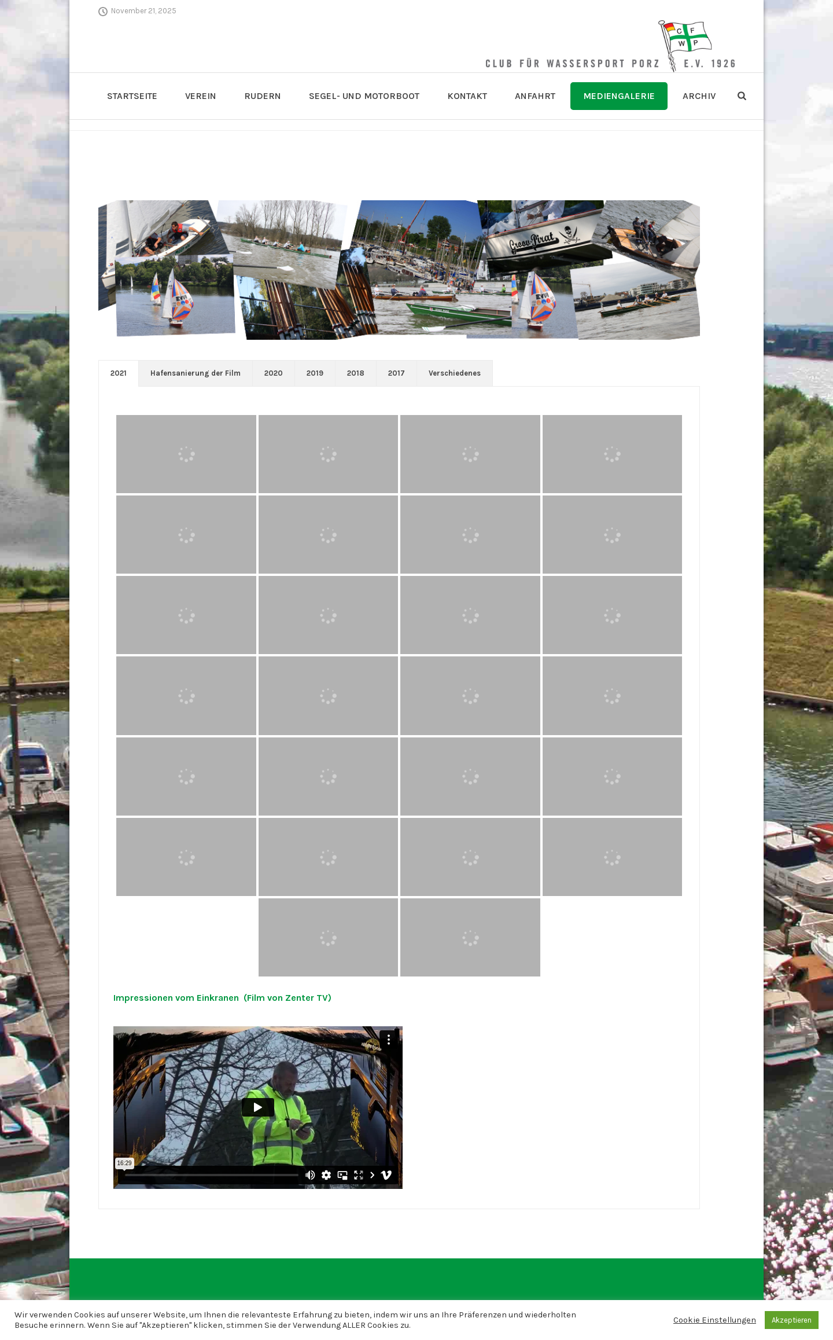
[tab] (118, 373)
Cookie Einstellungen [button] (714, 1320)
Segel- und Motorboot (364, 95)
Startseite (132, 95)
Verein (200, 95)
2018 (355, 373)
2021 (118, 373)
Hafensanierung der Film (195, 373)
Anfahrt (535, 95)
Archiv (699, 95)
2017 (396, 373)
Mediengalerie (619, 95)
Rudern (262, 95)
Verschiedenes (455, 373)
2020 (273, 373)
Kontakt (467, 95)
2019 (315, 373)
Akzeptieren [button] (792, 1320)
